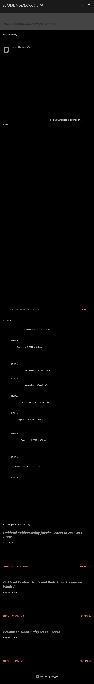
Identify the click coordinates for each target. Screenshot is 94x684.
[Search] (82, 4)
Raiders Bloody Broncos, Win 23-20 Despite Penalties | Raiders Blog (39, 464)
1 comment (17, 661)
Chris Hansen (17, 370)
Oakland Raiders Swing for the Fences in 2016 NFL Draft (42, 535)
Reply (14, 341)
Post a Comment (20, 566)
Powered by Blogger (47, 676)
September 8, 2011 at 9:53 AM (37, 370)
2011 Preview (18, 309)
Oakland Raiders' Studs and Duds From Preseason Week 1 (42, 584)
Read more (85, 566)
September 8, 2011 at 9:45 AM (29, 347)
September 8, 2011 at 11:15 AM (36, 402)
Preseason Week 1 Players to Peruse (31, 631)
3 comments (18, 615)
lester (13, 420)
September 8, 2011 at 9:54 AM (37, 385)
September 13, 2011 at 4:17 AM (26, 466)
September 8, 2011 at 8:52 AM (37, 330)
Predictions (32, 309)
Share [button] (85, 309)
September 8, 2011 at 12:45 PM (31, 420)
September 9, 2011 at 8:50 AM (33, 440)
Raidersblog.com (23, 5)
